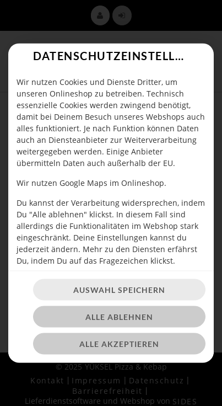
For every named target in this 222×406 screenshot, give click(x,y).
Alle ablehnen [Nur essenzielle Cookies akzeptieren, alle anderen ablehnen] (119, 317)
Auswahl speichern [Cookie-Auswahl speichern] (119, 290)
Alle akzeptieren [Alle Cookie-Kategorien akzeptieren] (119, 344)
